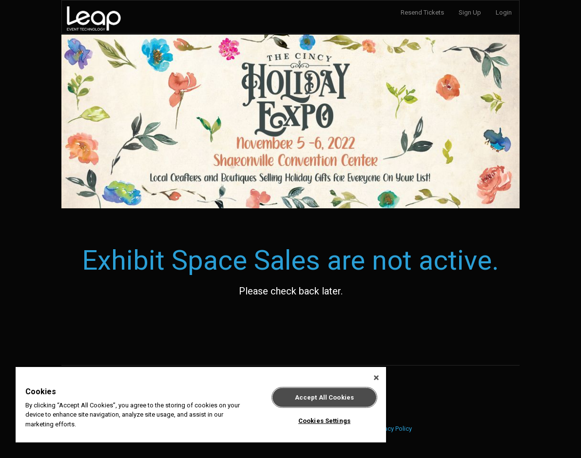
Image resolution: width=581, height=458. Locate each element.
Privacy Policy (393, 428)
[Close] (376, 378)
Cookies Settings (324, 420)
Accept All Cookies (324, 397)
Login (504, 12)
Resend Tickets (422, 12)
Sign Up (470, 12)
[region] (201, 404)
